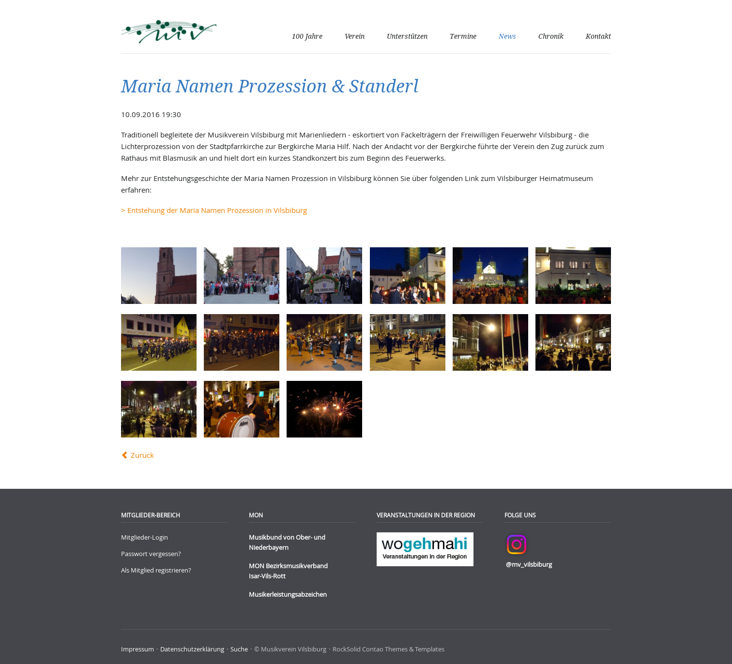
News (507, 36)
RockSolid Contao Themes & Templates (388, 649)
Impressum (137, 649)
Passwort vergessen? (151, 553)
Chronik (551, 36)
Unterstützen (407, 36)
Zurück (142, 455)
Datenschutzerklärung (192, 649)
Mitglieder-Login (144, 537)
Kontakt (598, 36)
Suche (239, 649)
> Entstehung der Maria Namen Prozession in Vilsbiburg (214, 210)
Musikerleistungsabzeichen (288, 594)
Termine (463, 36)
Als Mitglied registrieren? (156, 570)
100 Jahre (307, 36)
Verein (355, 36)
